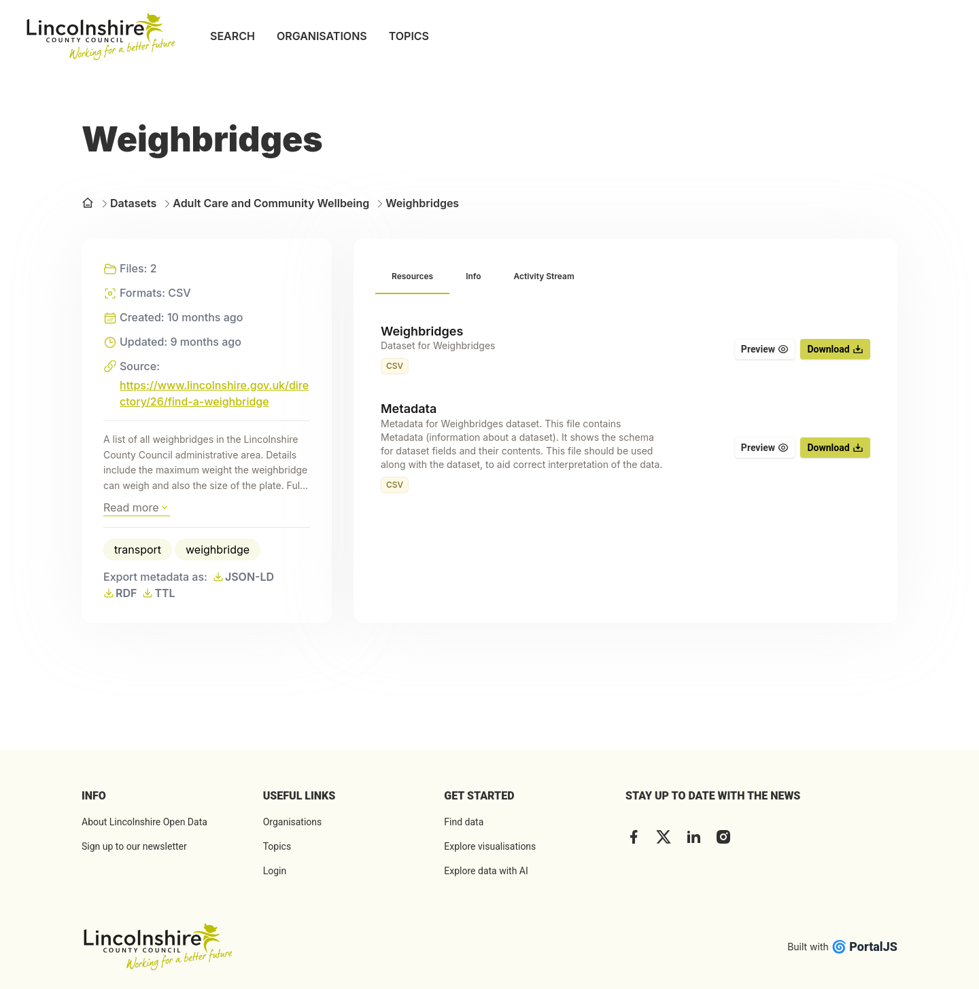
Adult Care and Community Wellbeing (265, 203)
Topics (277, 846)
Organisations (292, 821)
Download (835, 349)
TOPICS (409, 36)
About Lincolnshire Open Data (144, 821)
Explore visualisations (490, 846)
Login (275, 870)
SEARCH (232, 36)
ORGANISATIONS (322, 36)
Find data (463, 821)
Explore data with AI (486, 870)
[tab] (412, 277)
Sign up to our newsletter (134, 846)
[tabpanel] (625, 408)
